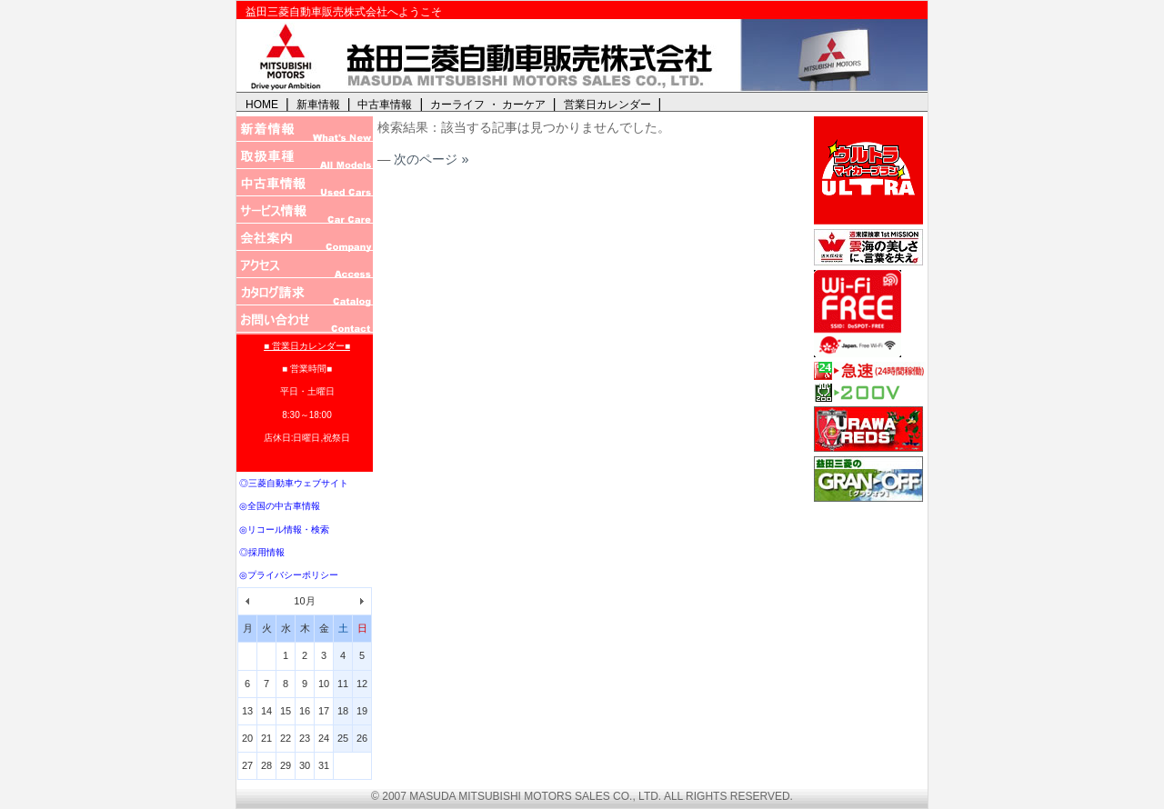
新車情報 (318, 104)
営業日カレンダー (607, 104)
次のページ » (431, 159)
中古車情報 (384, 104)
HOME (262, 104)
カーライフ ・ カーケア (488, 104)
